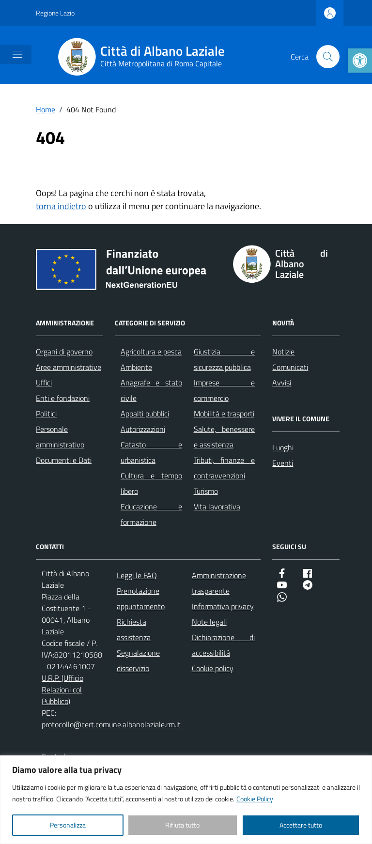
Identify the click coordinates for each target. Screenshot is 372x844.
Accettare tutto (300, 825)
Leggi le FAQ (137, 575)
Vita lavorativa (217, 506)
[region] (186, 799)
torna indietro (61, 206)
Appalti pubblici (145, 413)
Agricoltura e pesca (151, 351)
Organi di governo (64, 351)
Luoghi (283, 447)
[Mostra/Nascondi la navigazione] (17, 54)
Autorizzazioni (143, 429)
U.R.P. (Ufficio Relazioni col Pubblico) (62, 689)
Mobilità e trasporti (224, 413)
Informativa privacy (223, 606)
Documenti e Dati (64, 460)
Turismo (206, 491)
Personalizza (68, 825)
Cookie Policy (254, 799)
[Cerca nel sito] (328, 56)
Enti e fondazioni (63, 398)
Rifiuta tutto (182, 825)
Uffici (44, 382)
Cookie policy (212, 668)
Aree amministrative (68, 367)
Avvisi (281, 382)
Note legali (209, 622)
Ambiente (136, 367)
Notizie (283, 351)
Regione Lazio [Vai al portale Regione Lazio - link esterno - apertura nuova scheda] (55, 13)
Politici (46, 413)
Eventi (282, 463)
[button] (360, 60)
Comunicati (290, 367)
